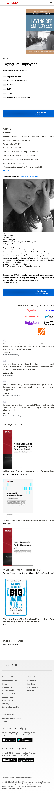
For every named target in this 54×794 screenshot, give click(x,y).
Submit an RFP (7, 700)
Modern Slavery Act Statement (12, 789)
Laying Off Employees (29, 176)
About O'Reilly (8, 676)
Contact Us (31, 681)
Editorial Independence (33, 786)
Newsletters (31, 684)
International (8, 714)
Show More (7, 171)
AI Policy (30, 690)
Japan (4, 721)
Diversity (5, 704)
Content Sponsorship (10, 707)
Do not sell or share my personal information (17, 778)
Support (31, 676)
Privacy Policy (32, 687)
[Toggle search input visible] (51, 2)
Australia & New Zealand (11, 718)
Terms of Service (7, 786)
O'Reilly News (7, 687)
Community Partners (10, 694)
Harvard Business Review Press (19, 97)
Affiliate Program (9, 697)
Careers (5, 684)
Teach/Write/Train (9, 681)
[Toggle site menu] (2, 2)
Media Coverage (8, 690)
